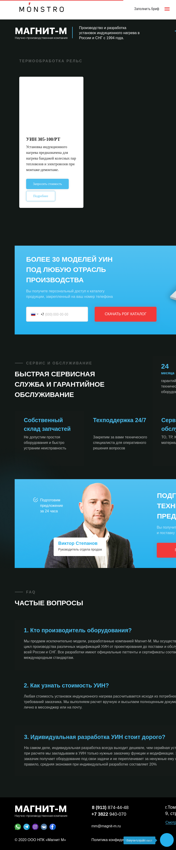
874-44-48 (110, 807)
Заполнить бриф (146, 8)
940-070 (108, 814)
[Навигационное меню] (167, 9)
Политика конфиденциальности (118, 840)
